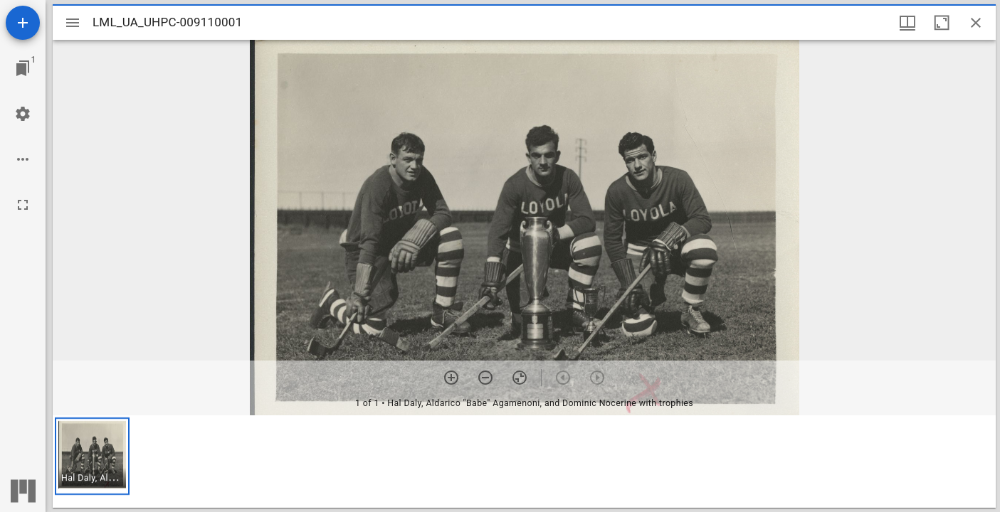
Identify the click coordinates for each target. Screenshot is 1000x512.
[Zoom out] (485, 378)
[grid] (524, 461)
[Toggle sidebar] (73, 23)
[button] (92, 456)
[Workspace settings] (23, 114)
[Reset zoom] (519, 378)
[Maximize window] (942, 23)
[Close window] (976, 23)
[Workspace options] (23, 159)
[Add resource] (23, 23)
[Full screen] (23, 205)
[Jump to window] (23, 68)
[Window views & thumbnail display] (907, 23)
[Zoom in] (451, 378)
